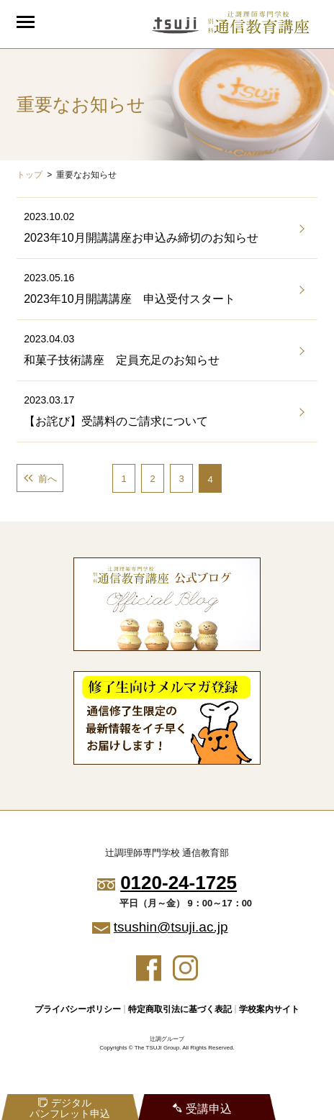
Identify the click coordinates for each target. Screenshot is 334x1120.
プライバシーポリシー (78, 1009)
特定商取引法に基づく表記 (180, 1009)
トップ (29, 175)
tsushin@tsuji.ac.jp (171, 926)
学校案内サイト (269, 1009)
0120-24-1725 (178, 882)
